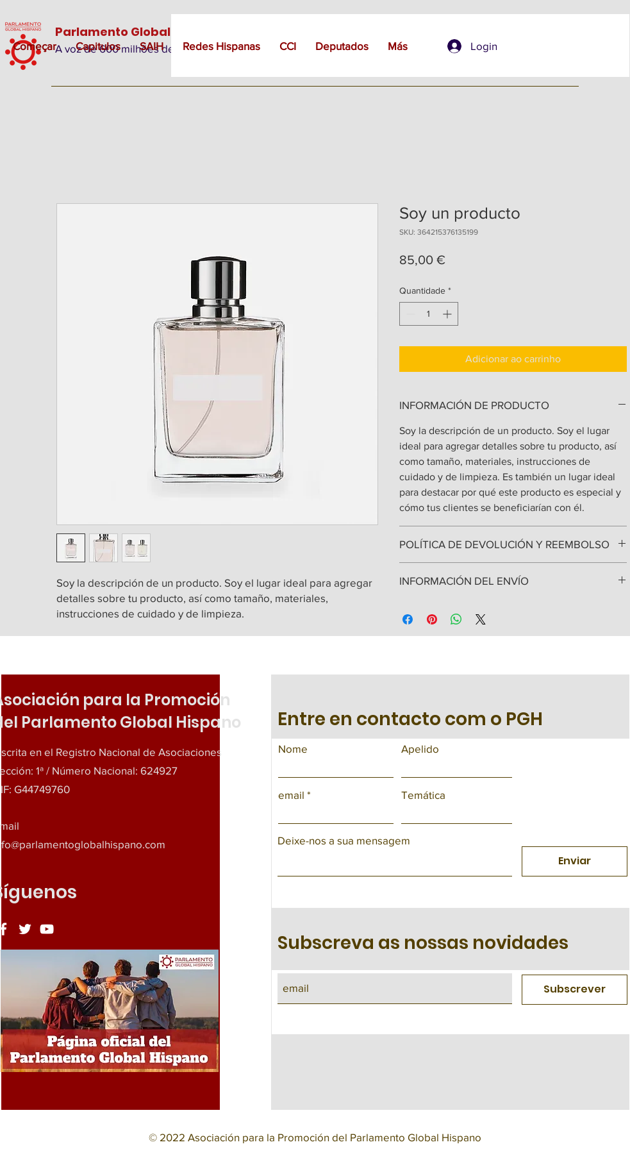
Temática (423, 794)
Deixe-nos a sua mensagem (344, 840)
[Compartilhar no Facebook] (407, 619)
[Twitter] (25, 929)
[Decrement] (409, 314)
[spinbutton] (428, 314)
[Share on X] (480, 619)
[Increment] (448, 314)
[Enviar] (574, 861)
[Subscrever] (574, 990)
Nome (293, 748)
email (291, 794)
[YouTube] (46, 929)
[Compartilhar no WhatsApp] (456, 619)
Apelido (420, 748)
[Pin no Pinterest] (432, 619)
